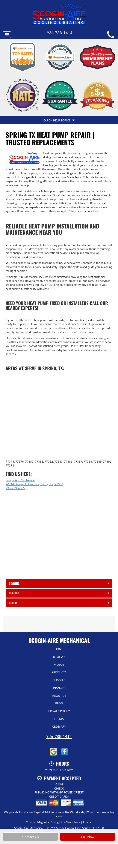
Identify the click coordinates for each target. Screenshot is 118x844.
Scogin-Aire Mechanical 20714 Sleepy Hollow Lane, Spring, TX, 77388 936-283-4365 (34, 444)
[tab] (59, 544)
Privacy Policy (59, 671)
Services (59, 640)
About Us (59, 656)
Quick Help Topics (59, 81)
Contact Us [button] (30, 837)
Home (59, 609)
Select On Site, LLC (68, 794)
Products (59, 633)
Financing (59, 648)
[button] (59, 544)
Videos (59, 625)
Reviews (59, 617)
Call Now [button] (87, 837)
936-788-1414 (59, 697)
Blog (59, 664)
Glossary (59, 687)
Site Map (59, 679)
